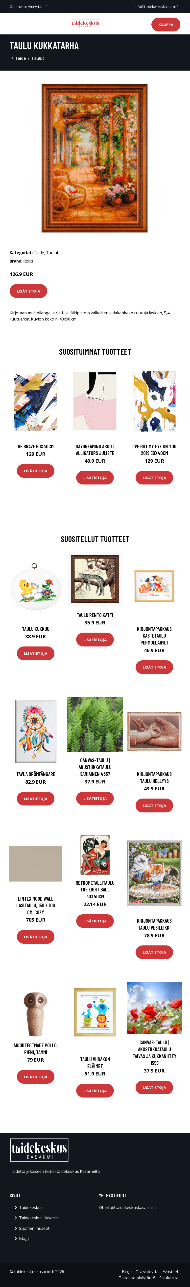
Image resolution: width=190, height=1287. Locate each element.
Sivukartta (168, 1278)
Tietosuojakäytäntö (137, 1278)
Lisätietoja (28, 291)
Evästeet (170, 1271)
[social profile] (46, 6)
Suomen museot (34, 1228)
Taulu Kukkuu (35, 629)
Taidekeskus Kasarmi (39, 1218)
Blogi (24, 1238)
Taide (20, 58)
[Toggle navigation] (16, 24)
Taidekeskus (31, 1207)
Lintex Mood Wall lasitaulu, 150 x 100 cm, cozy (35, 905)
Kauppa (166, 24)
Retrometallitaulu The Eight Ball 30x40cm (95, 889)
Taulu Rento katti (95, 615)
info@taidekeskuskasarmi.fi (156, 6)
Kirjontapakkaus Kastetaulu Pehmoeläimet (154, 635)
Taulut (37, 58)
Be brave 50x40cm (36, 446)
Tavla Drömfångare (35, 774)
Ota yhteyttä (147, 1271)
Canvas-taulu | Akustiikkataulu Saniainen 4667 (95, 767)
